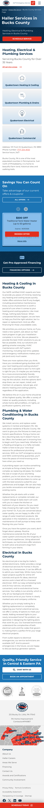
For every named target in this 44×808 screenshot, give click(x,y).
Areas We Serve (14, 10)
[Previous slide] (18, 209)
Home (4, 10)
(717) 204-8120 (23, 150)
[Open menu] (39, 3)
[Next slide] (26, 209)
